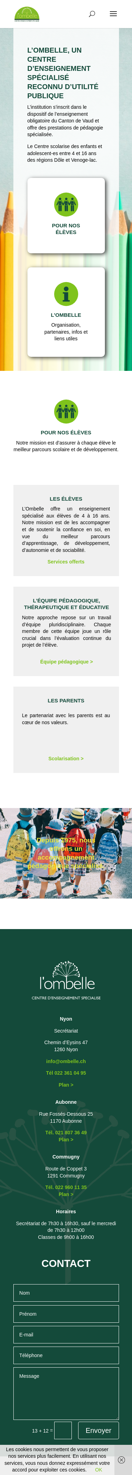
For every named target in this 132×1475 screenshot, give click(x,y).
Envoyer (98, 1430)
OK (98, 1470)
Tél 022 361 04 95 (66, 1073)
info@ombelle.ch (66, 1061)
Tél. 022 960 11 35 (66, 1187)
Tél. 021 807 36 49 (66, 1132)
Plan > (66, 1085)
